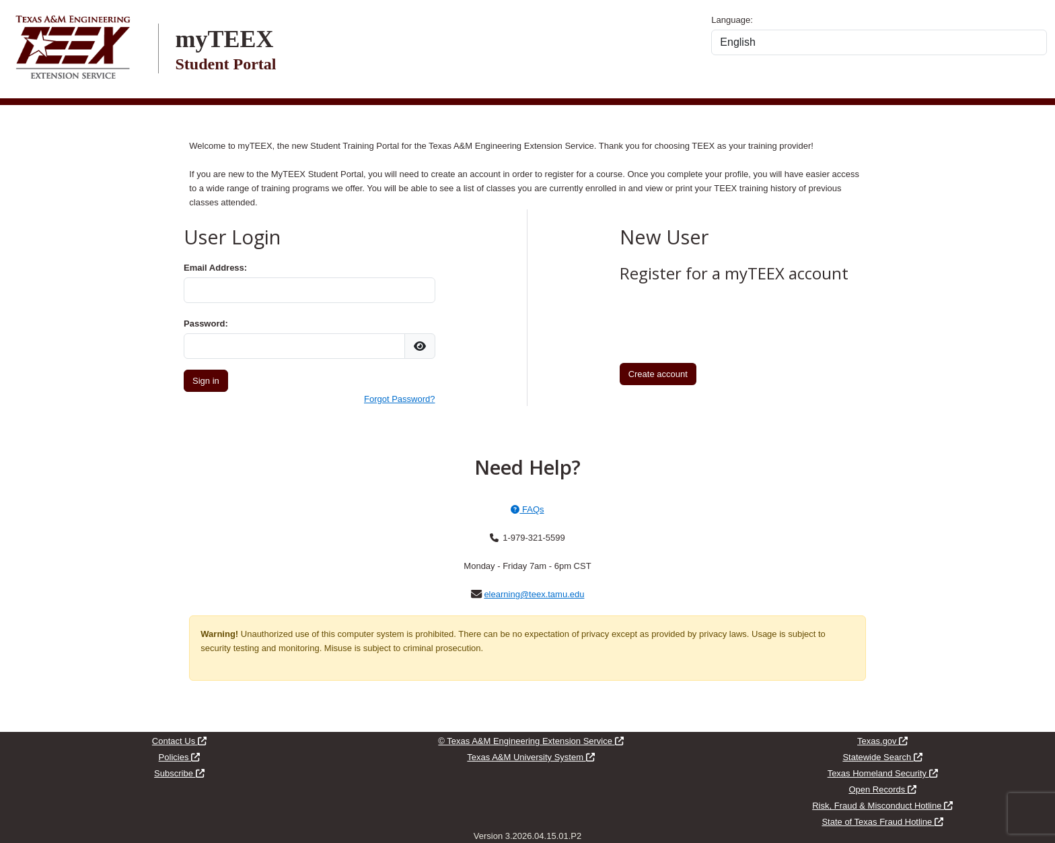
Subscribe (179, 773)
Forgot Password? (399, 399)
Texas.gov (882, 741)
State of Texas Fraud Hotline (882, 822)
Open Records (882, 789)
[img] (420, 346)
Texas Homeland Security (883, 773)
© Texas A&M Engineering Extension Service (530, 741)
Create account (658, 374)
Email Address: (215, 268)
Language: (731, 20)
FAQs (527, 509)
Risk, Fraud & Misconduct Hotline (882, 806)
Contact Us (179, 741)
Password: (206, 323)
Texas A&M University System (530, 757)
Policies (179, 757)
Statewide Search (882, 757)
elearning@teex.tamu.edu (534, 594)
